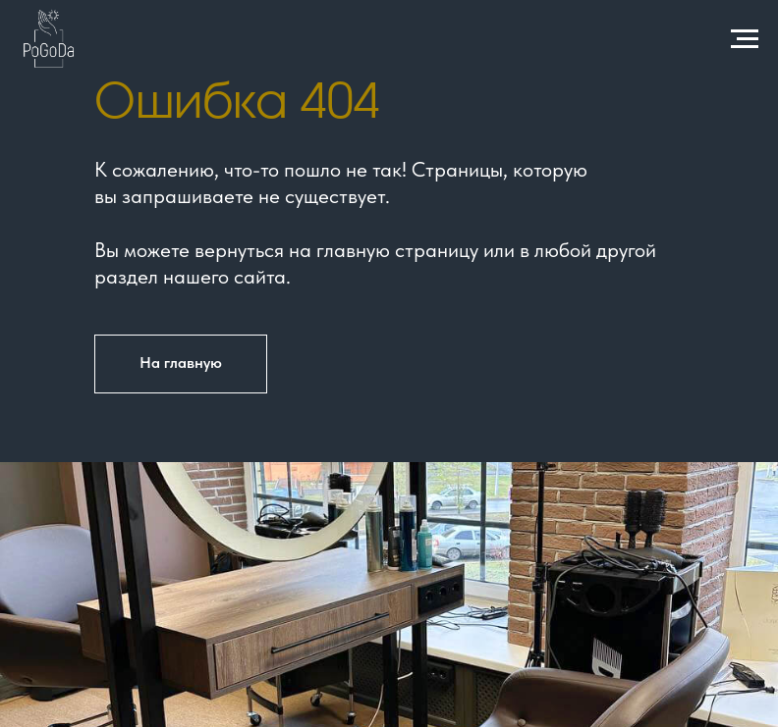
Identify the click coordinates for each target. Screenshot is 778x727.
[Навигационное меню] (744, 39)
